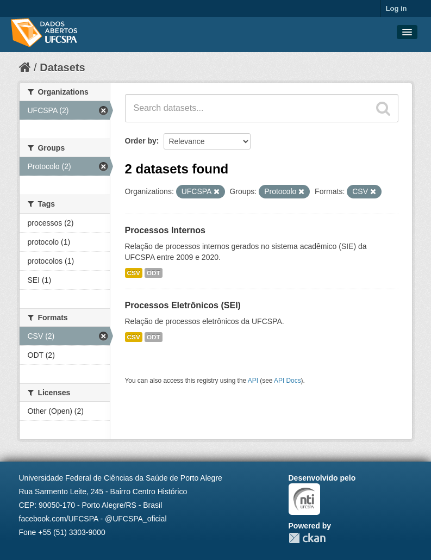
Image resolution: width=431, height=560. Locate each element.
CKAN (307, 538)
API (253, 380)
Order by (141, 140)
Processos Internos (165, 230)
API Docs (287, 380)
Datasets (62, 67)
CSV (133, 273)
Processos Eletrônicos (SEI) (183, 305)
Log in (396, 8)
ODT (153, 273)
